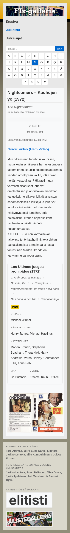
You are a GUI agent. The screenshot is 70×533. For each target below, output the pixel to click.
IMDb (15, 306)
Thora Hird (32, 352)
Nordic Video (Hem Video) (28, 149)
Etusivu (12, 22)
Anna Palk (24, 363)
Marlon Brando (20, 347)
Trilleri (55, 377)
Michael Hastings (41, 333)
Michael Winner (21, 320)
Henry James (19, 333)
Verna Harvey (33, 358)
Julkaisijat (14, 38)
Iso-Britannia (19, 377)
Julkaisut (13, 30)
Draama (34, 377)
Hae (59, 48)
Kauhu (45, 377)
